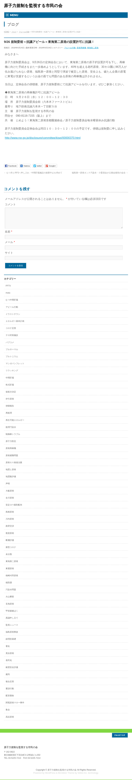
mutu (8, 297)
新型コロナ (11, 551)
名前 (8, 235)
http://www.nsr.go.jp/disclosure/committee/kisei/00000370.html (42, 137)
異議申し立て (12, 622)
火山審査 (10, 601)
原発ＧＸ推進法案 (14, 466)
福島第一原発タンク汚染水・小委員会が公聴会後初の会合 (100, 173)
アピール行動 (70, 48)
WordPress (50, 773)
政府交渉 (10, 530)
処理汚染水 (11, 431)
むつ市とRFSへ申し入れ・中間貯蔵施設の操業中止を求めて (33, 173)
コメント (10, 204)
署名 (8, 650)
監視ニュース (12, 629)
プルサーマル (12, 353)
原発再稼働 (81, 48)
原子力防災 (11, 445)
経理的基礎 (11, 643)
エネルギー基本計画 (15, 325)
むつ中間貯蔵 (12, 304)
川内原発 (10, 523)
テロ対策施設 (12, 339)
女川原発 (10, 502)
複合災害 (10, 685)
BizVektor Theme (66, 773)
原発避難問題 (12, 459)
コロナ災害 (11, 332)
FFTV (8, 290)
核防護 (9, 586)
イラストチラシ (13, 318)
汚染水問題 (11, 594)
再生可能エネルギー (15, 424)
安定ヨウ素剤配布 (14, 509)
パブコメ (10, 346)
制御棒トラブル (13, 438)
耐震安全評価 (12, 671)
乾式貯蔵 (10, 389)
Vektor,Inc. (82, 773)
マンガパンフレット (15, 367)
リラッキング (12, 374)
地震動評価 (11, 480)
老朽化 (9, 664)
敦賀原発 (10, 537)
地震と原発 (11, 473)
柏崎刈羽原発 (12, 579)
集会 (8, 714)
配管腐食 (10, 700)
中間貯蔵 (10, 382)
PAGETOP (119, 735)
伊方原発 (10, 403)
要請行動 (10, 692)
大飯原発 (10, 495)
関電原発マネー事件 (15, 707)
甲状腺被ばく (12, 615)
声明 (8, 487)
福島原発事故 (12, 636)
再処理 (9, 417)
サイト (9, 256)
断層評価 (10, 544)
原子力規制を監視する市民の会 (33, 5)
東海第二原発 (92, 48)
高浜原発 (10, 721)
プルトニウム (12, 360)
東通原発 (10, 572)
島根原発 (10, 516)
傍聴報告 (10, 410)
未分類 (9, 558)
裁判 (8, 678)
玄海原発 (10, 608)
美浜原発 (10, 657)
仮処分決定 (11, 396)
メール (10, 246)
